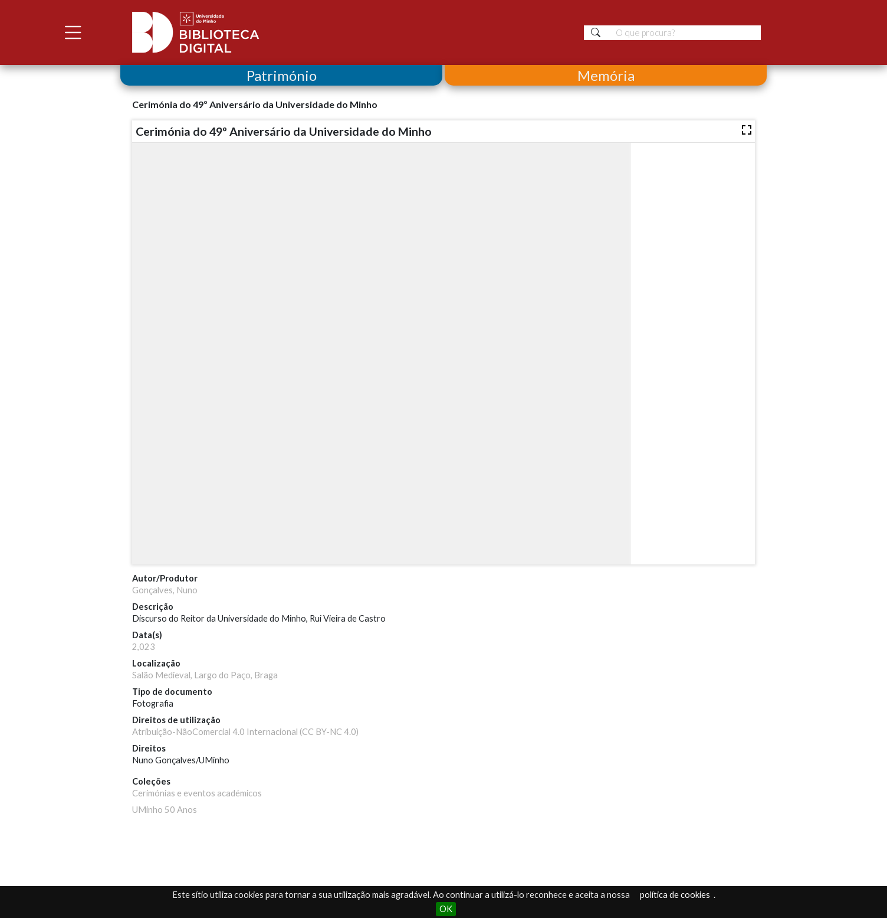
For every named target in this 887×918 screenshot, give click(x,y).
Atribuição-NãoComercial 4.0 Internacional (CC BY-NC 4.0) (245, 732)
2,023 (143, 647)
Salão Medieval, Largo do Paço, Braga (205, 675)
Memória (606, 75)
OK (445, 909)
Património (282, 75)
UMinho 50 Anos (164, 810)
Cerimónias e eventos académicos (197, 793)
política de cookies (675, 895)
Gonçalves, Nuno (165, 590)
